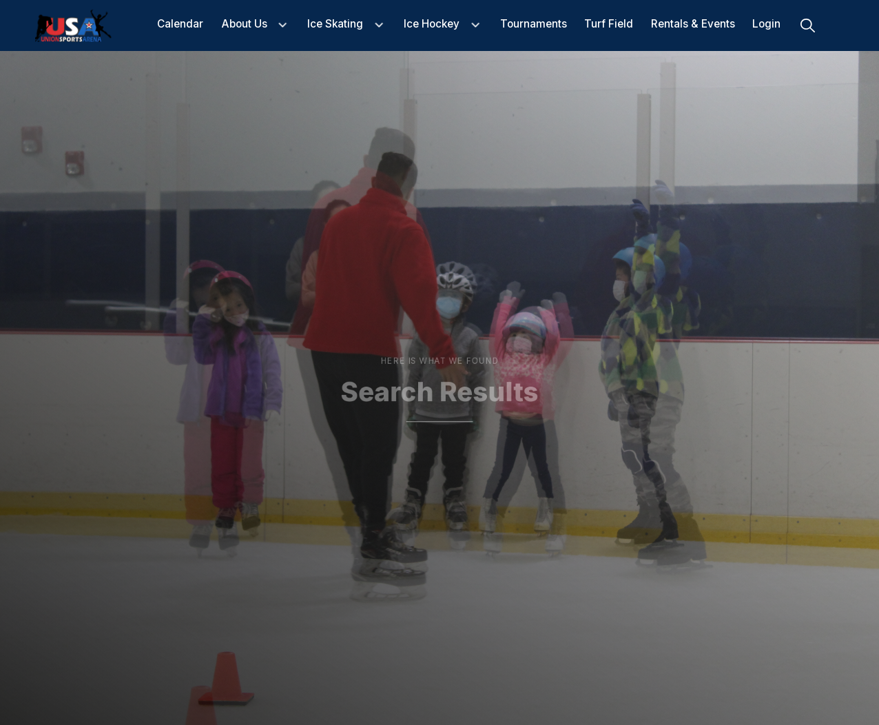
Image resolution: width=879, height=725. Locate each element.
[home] (73, 25)
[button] (255, 25)
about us (244, 24)
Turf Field (608, 24)
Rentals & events (693, 24)
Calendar (180, 24)
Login (766, 24)
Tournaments (533, 24)
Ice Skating (335, 24)
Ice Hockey (431, 24)
